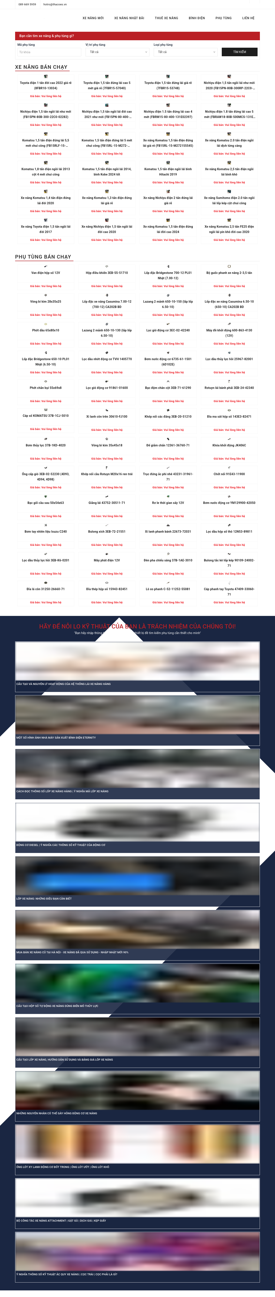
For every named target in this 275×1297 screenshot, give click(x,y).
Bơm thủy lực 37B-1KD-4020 (46, 445)
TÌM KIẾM (239, 52)
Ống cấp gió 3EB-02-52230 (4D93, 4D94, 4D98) (45, 476)
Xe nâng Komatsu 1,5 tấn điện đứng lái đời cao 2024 (168, 229)
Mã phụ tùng (26, 44)
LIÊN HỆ (248, 18)
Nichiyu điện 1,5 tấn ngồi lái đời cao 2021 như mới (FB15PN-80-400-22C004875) (107, 115)
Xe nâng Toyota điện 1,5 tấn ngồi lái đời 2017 (45, 229)
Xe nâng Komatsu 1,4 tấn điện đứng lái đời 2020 (45, 200)
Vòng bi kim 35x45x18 (107, 445)
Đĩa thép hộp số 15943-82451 (106, 589)
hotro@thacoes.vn (55, 4)
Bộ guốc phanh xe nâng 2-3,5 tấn (229, 273)
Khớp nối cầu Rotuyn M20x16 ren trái (107, 474)
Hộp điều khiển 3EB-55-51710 (107, 273)
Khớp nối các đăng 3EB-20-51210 (168, 416)
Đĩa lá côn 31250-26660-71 (46, 589)
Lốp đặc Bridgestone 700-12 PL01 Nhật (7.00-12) (168, 275)
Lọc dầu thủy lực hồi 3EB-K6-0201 (45, 560)
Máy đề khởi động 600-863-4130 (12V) (229, 333)
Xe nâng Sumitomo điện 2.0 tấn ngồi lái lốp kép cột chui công (229, 200)
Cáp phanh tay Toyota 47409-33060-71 (229, 591)
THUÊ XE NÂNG (166, 18)
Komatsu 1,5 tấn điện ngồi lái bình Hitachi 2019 (168, 171)
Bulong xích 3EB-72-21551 (107, 531)
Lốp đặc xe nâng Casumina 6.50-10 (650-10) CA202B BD (229, 304)
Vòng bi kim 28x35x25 (45, 301)
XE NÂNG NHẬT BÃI (129, 18)
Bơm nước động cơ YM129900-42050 (229, 503)
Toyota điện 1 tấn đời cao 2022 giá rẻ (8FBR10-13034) (46, 85)
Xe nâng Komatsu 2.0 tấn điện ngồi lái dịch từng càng (229, 143)
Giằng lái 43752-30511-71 (107, 503)
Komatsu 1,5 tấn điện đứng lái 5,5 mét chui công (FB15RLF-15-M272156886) (45, 143)
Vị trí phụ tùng (95, 44)
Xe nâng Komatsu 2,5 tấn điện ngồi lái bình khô (229, 171)
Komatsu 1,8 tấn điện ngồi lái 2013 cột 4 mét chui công (45, 171)
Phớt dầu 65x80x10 (45, 330)
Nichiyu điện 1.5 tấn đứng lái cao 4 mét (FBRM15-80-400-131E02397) (168, 114)
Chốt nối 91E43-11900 (229, 474)
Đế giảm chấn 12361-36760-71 (168, 445)
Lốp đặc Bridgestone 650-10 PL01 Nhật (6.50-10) (45, 361)
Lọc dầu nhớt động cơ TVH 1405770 (107, 359)
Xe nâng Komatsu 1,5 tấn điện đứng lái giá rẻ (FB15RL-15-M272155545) (168, 143)
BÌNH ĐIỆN (197, 18)
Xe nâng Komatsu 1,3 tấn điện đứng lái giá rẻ (107, 200)
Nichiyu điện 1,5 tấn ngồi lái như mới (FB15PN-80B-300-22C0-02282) (45, 114)
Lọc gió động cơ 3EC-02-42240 (168, 330)
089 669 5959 (27, 4)
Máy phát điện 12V (107, 560)
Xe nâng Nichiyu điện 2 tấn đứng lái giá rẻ (168, 200)
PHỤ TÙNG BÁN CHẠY (43, 257)
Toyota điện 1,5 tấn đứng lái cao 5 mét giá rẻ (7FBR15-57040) (106, 85)
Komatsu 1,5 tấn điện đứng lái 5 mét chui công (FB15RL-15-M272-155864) (107, 143)
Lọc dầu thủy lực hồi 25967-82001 (229, 359)
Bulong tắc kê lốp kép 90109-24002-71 (229, 563)
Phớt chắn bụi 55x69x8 (46, 388)
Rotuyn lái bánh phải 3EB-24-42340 (229, 388)
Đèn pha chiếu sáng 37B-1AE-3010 (168, 560)
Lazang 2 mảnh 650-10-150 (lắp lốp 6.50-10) (168, 304)
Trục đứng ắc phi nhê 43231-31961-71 (168, 476)
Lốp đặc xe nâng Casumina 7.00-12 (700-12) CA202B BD (107, 304)
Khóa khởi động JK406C (229, 445)
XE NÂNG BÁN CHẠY (41, 67)
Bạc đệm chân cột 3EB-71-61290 (168, 388)
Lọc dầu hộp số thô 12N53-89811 (229, 531)
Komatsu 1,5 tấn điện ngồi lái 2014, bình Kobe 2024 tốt (107, 171)
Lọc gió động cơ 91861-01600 (107, 388)
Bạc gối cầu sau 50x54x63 (45, 503)
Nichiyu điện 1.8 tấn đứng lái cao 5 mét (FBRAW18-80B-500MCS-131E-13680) (229, 115)
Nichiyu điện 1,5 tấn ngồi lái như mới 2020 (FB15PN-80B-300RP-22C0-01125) (229, 86)
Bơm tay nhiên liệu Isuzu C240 (46, 531)
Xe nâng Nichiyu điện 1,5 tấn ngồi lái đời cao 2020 (107, 229)
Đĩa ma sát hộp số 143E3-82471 (229, 416)
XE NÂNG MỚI (93, 18)
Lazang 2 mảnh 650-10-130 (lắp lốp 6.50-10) (107, 333)
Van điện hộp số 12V (45, 273)
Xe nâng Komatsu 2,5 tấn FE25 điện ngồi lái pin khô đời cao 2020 (229, 229)
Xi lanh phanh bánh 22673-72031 (168, 531)
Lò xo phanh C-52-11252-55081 (168, 589)
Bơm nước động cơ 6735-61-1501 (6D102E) (168, 361)
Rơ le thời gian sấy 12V (168, 503)
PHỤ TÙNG (224, 18)
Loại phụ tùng (163, 44)
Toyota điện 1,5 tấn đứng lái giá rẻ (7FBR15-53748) (168, 85)
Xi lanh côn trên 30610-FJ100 (106, 416)
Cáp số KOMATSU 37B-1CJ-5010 (46, 415)
